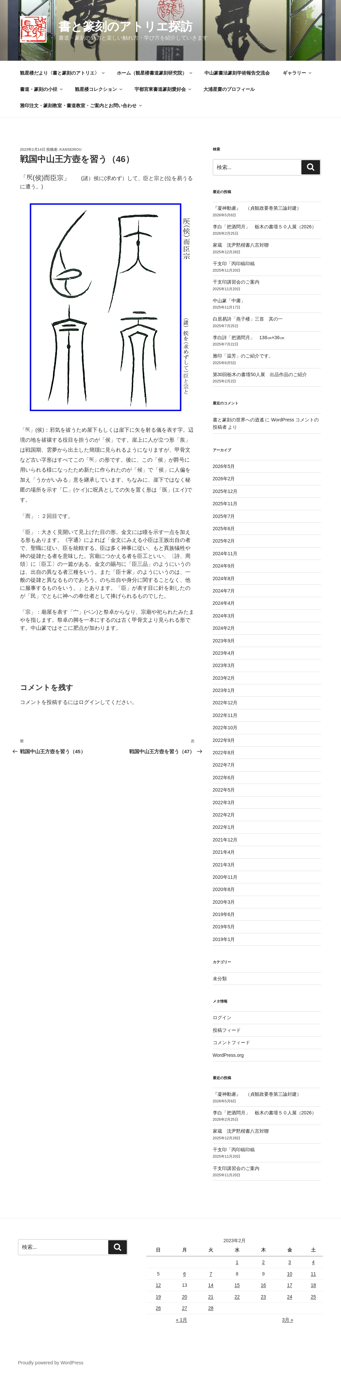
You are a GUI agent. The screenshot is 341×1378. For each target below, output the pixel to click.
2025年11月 (225, 503)
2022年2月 (224, 814)
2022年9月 (224, 740)
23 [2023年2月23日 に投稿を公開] (263, 1296)
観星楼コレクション (99, 89)
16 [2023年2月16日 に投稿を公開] (263, 1285)
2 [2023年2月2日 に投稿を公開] (263, 1262)
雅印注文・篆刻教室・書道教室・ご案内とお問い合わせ (81, 105)
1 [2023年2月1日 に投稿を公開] (237, 1262)
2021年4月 (224, 852)
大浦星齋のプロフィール (229, 89)
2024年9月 (224, 566)
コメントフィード (231, 1042)
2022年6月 (224, 777)
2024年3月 (224, 615)
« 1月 (181, 1319)
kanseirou (71, 149)
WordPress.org (228, 1055)
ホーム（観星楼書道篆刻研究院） (155, 73)
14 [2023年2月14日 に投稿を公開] (210, 1285)
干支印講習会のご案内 (236, 282)
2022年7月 (224, 765)
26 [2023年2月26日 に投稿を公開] (158, 1308)
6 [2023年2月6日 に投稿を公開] (184, 1273)
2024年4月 (224, 603)
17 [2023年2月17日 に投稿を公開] (289, 1285)
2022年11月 (225, 715)
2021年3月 (224, 864)
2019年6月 (224, 914)
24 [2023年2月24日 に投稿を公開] (289, 1296)
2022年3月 (224, 802)
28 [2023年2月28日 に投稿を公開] (210, 1308)
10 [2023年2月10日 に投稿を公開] (289, 1273)
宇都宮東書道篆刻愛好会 (163, 89)
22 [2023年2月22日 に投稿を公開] (237, 1296)
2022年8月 (224, 752)
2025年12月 (225, 491)
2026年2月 (224, 478)
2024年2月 (224, 628)
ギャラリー (297, 73)
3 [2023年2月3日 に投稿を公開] (289, 1262)
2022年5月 (224, 790)
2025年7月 (224, 516)
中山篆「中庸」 (238, 300)
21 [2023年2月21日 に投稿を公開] (210, 1296)
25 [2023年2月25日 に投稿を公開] (313, 1296)
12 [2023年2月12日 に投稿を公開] (158, 1285)
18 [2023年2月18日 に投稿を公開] (313, 1285)
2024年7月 (224, 590)
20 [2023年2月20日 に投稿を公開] (184, 1296)
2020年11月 (225, 877)
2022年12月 (225, 702)
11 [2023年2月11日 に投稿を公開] (313, 1273)
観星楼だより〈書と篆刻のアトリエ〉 (63, 73)
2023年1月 (224, 690)
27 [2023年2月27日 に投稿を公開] (184, 1308)
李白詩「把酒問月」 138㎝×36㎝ (248, 337)
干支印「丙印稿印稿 (234, 263)
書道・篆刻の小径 (42, 89)
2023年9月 (224, 640)
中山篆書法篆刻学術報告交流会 (237, 73)
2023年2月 (224, 678)
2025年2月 (224, 541)
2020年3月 (224, 902)
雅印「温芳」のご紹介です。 (243, 355)
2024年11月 (225, 553)
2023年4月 (224, 653)
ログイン (89, 702)
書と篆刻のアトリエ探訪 (125, 26)
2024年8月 (224, 578)
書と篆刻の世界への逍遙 (238, 419)
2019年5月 (224, 926)
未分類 (220, 978)
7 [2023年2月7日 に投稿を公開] (210, 1273)
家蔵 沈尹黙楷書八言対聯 (241, 245)
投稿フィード (227, 1030)
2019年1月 (224, 939)
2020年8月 (224, 889)
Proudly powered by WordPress (51, 1362)
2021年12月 (225, 839)
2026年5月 (224, 466)
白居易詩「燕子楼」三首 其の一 (250, 319)
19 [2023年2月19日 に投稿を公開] (158, 1296)
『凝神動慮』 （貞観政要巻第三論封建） (257, 208)
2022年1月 (224, 827)
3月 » (287, 1319)
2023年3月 (224, 665)
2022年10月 (225, 727)
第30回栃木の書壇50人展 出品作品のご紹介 (260, 374)
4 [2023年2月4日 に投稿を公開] (313, 1262)
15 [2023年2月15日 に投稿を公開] (237, 1285)
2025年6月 (224, 528)
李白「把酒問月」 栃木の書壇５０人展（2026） (264, 226)
